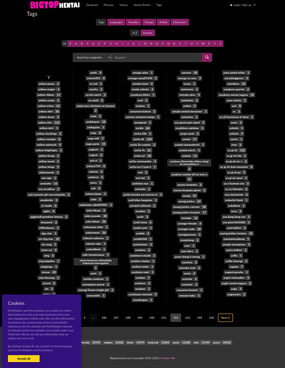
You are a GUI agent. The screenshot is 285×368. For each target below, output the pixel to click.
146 (104, 317)
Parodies (133, 22)
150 (151, 317)
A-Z (135, 32)
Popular (147, 32)
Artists (163, 22)
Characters (179, 22)
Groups (149, 22)
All (64, 43)
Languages (116, 22)
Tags (101, 22)
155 (211, 317)
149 (140, 317)
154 (199, 317)
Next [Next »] (225, 317)
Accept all (23, 358)
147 (116, 317)
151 (163, 317)
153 (187, 317)
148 (127, 317)
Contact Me (168, 358)
